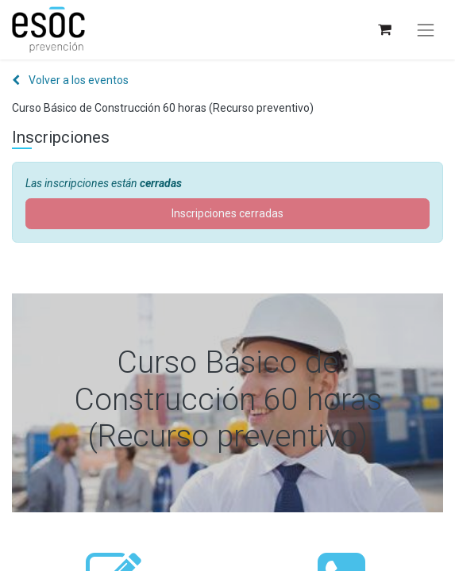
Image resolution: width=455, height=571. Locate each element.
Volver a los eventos (70, 80)
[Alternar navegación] (425, 30)
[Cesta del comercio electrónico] (384, 30)
